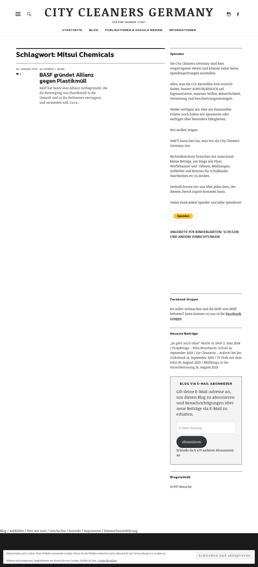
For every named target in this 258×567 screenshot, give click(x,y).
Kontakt (75, 531)
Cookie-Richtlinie (107, 560)
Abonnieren (191, 441)
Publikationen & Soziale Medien (133, 30)
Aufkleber (16, 531)
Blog (93, 30)
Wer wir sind (37, 531)
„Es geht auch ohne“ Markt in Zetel (196, 343)
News (61, 69)
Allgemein (47, 69)
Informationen (182, 30)
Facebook (237, 14)
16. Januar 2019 (27, 69)
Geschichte (58, 531)
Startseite (72, 30)
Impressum (92, 531)
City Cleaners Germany (129, 11)
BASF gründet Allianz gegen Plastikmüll (67, 77)
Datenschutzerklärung (121, 531)
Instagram (228, 14)
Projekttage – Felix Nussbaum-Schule (200, 348)
